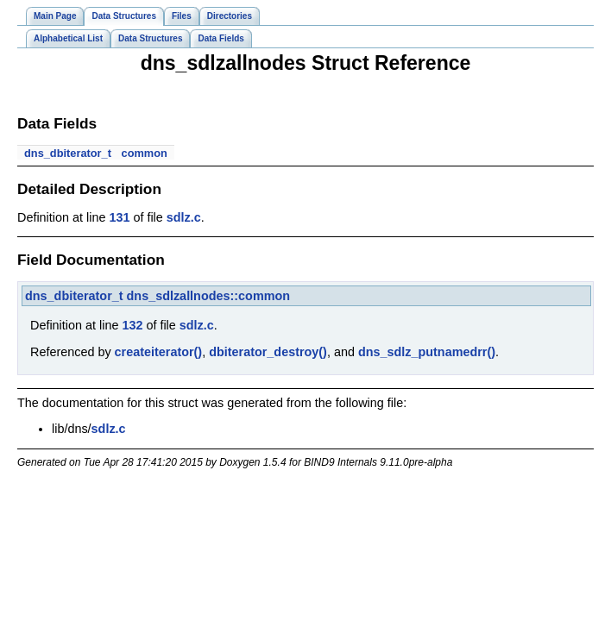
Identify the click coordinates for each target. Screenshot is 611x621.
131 (119, 217)
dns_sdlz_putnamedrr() (426, 352)
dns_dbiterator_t (67, 153)
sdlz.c (184, 217)
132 (132, 325)
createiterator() (159, 352)
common (144, 153)
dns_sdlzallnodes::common (209, 296)
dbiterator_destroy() (268, 352)
